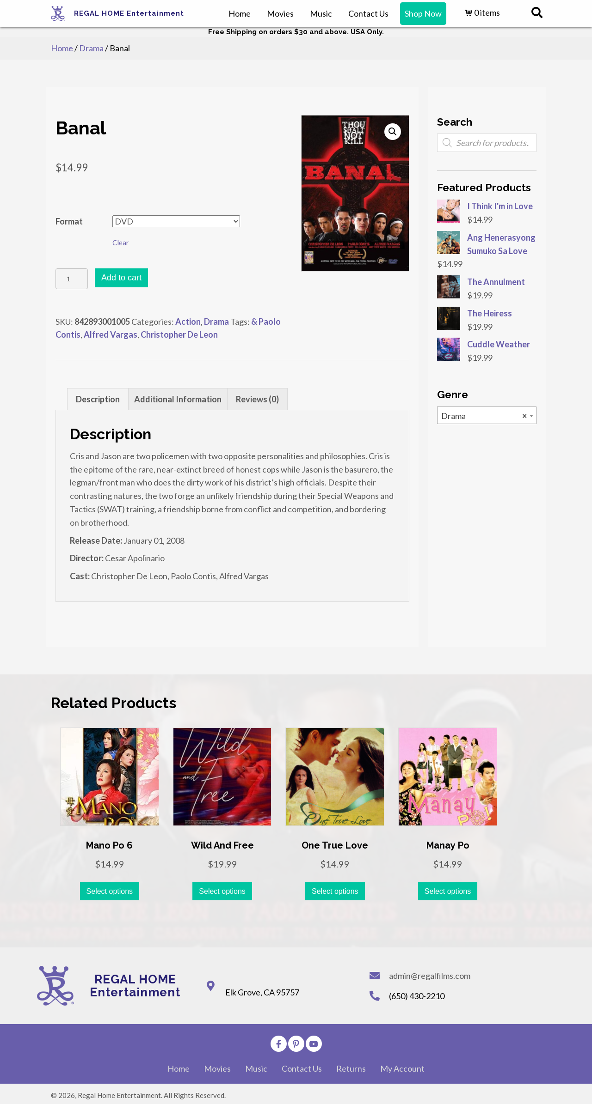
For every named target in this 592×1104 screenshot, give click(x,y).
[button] (279, 1044)
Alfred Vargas (110, 334)
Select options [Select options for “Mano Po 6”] (109, 891)
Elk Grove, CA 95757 (262, 992)
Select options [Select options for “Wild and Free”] (222, 891)
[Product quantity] (72, 278)
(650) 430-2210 (416, 996)
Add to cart (121, 277)
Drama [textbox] (484, 416)
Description (98, 399)
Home (62, 48)
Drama (91, 48)
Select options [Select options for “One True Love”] (335, 891)
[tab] (98, 399)
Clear (120, 242)
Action (188, 321)
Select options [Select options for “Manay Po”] (448, 891)
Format (69, 221)
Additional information (178, 399)
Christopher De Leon (179, 334)
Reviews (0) (257, 399)
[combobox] (486, 415)
